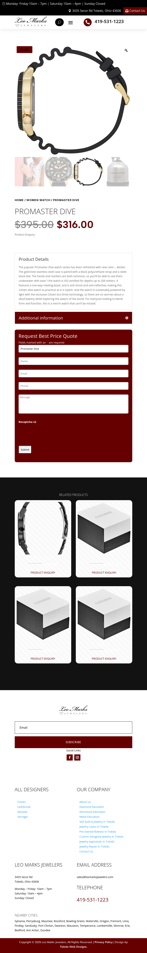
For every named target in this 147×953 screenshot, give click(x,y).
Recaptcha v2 (27, 422)
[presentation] (48, 433)
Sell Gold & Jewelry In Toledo (97, 821)
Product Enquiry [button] (43, 572)
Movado (22, 812)
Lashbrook (24, 807)
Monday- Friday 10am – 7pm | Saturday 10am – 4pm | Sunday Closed (55, 4)
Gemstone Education (92, 812)
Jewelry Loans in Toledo (94, 826)
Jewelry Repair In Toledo (94, 846)
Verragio (22, 817)
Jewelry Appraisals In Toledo (96, 841)
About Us (85, 802)
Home (19, 200)
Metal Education (89, 817)
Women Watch (38, 200)
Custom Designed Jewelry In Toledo (101, 836)
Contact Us (137, 11)
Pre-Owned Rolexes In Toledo (97, 831)
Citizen (21, 802)
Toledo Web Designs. (73, 946)
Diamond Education (91, 807)
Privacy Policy (104, 942)
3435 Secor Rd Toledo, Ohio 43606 (96, 11)
